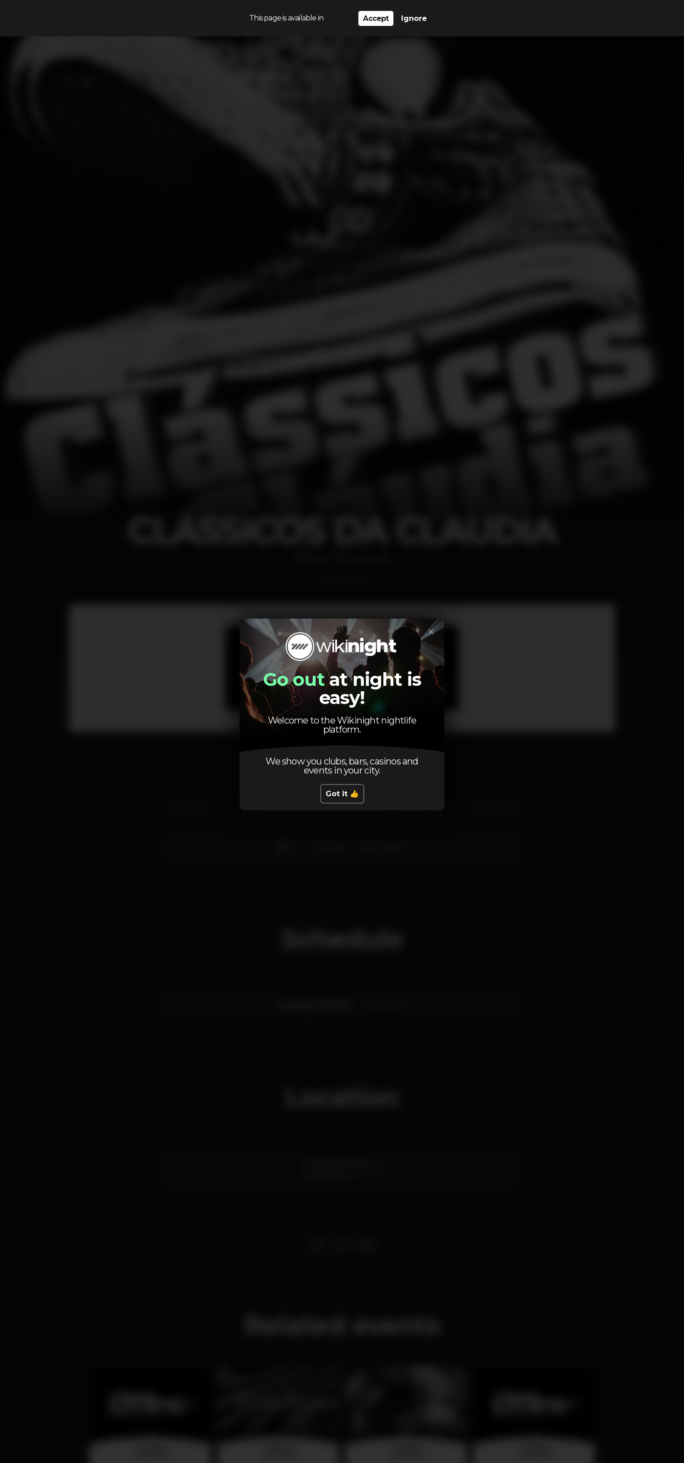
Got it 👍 (342, 793)
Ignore (414, 18)
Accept (375, 18)
